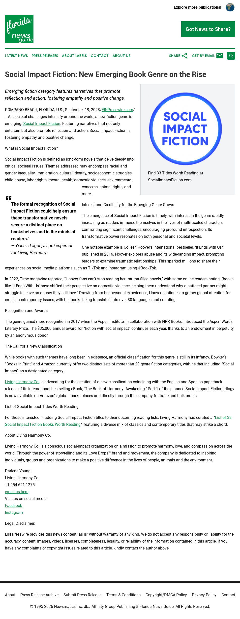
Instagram (14, 512)
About (10, 595)
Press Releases (45, 56)
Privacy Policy (204, 595)
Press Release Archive (39, 595)
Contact (100, 56)
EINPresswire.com (117, 109)
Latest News (16, 56)
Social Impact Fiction (41, 123)
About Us (121, 56)
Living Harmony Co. (22, 382)
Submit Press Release (82, 595)
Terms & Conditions (123, 595)
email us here (16, 491)
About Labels (74, 56)
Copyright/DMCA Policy (166, 595)
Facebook (13, 505)
